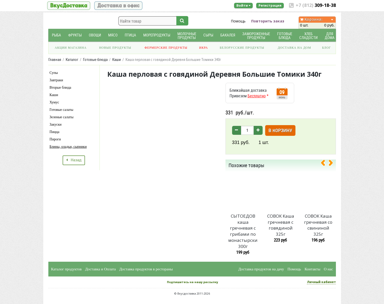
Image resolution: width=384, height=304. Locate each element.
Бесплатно (257, 96)
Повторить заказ (267, 21)
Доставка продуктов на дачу (261, 269)
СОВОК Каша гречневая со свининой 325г (318, 225)
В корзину (280, 131)
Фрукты (75, 35)
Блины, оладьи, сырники (68, 147)
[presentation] (325, 163)
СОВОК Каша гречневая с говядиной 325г (280, 225)
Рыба (56, 35)
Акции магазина (71, 47)
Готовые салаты (61, 110)
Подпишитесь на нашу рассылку (192, 282)
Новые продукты (115, 47)
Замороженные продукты (256, 35)
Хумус (54, 102)
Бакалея (227, 35)
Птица (130, 35)
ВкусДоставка (68, 6)
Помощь (238, 21)
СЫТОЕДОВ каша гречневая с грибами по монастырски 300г (243, 231)
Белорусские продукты (242, 47)
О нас (328, 269)
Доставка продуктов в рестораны (146, 269)
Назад (73, 160)
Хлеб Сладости (308, 35)
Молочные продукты (186, 35)
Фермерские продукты (166, 47)
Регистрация (270, 5)
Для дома (330, 35)
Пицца (55, 132)
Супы (54, 73)
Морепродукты (156, 35)
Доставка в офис (118, 6)
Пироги (55, 139)
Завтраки (56, 80)
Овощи (95, 35)
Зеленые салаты (62, 117)
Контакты (312, 269)
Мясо (113, 35)
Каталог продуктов (66, 269)
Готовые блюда (284, 35)
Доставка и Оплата (100, 269)
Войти (243, 5)
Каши (54, 95)
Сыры (208, 35)
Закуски (56, 124)
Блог (326, 47)
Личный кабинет (321, 282)
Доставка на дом (294, 47)
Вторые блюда (60, 87)
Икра (203, 47)
